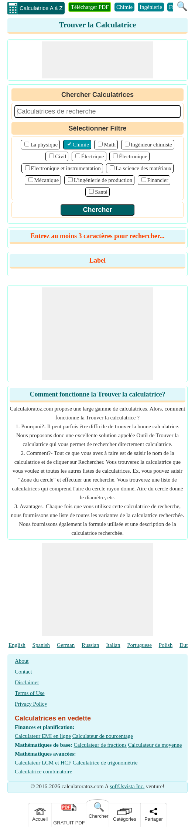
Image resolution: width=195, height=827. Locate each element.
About (22, 661)
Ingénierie (151, 7)
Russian (90, 645)
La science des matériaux (143, 168)
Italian (113, 645)
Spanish (41, 645)
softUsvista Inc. (127, 786)
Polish (166, 645)
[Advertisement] (97, 59)
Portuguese (139, 645)
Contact (23, 672)
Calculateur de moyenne (155, 745)
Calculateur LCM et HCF (43, 763)
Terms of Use (30, 693)
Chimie (124, 7)
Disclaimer (27, 682)
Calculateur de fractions (100, 745)
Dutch (186, 645)
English (16, 645)
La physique (44, 145)
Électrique (92, 156)
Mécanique (46, 180)
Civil (60, 156)
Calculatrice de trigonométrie (105, 763)
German (66, 645)
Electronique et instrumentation (66, 168)
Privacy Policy (31, 704)
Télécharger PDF (90, 7)
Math (110, 145)
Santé (101, 192)
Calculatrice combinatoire (43, 771)
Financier (157, 180)
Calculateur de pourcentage (102, 736)
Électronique (133, 156)
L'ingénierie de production (103, 180)
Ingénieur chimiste (151, 145)
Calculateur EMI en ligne (43, 736)
